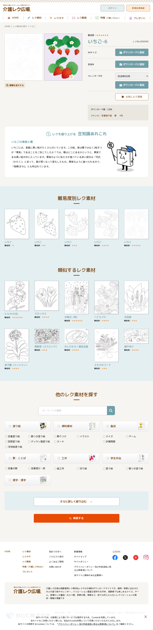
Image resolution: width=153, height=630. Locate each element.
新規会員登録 (138, 8)
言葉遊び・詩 (36, 468)
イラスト (83, 436)
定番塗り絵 (107, 115)
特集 (110, 18)
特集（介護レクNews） (33, 566)
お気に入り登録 (134, 96)
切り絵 (82, 468)
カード (59, 441)
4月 (121, 115)
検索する (78, 518)
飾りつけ (60, 436)
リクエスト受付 (56, 556)
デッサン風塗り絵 (39, 441)
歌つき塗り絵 (36, 436)
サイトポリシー (81, 561)
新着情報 (78, 551)
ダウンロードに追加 (133, 52)
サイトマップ (80, 556)
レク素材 (36, 18)
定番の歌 (11, 468)
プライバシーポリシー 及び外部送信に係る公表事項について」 (87, 623)
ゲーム (131, 436)
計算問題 (109, 441)
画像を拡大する (16, 85)
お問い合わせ (55, 566)
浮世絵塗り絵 (13, 446)
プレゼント (139, 18)
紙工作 (59, 468)
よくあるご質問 (56, 561)
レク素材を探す (20, 26)
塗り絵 (108, 468)
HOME (15, 18)
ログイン (112, 8)
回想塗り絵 (12, 441)
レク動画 (82, 18)
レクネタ (59, 18)
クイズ (108, 436)
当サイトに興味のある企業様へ (88, 575)
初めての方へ (55, 551)
